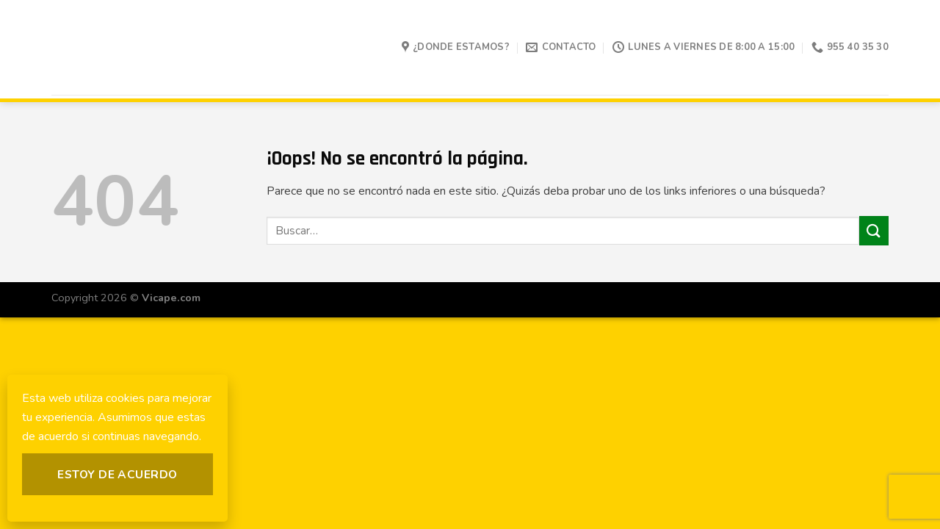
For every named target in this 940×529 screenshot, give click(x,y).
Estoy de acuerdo (117, 474)
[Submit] (874, 230)
